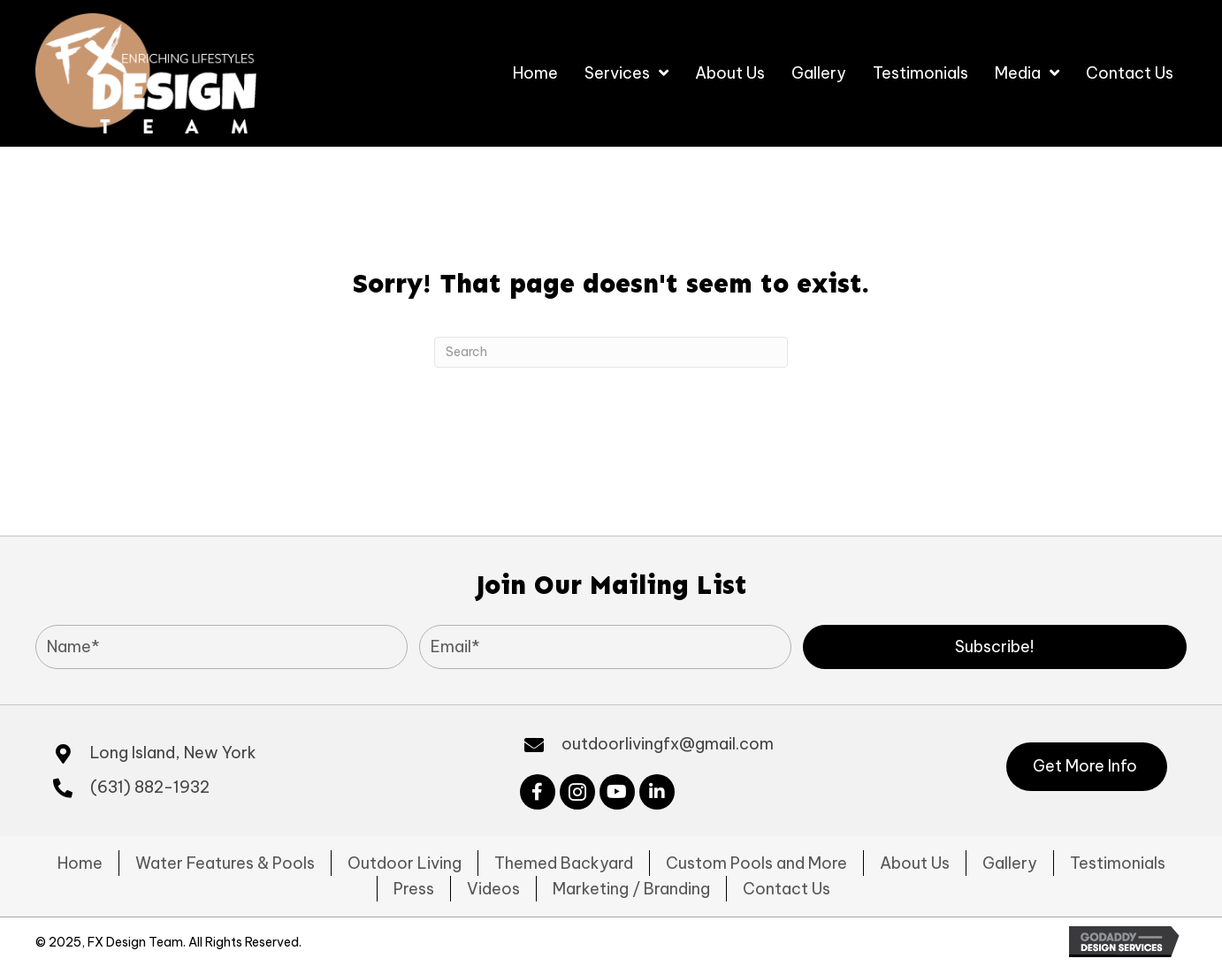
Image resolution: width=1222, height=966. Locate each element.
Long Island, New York (173, 752)
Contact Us (786, 889)
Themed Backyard (563, 863)
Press (413, 889)
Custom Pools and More (756, 863)
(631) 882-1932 (150, 787)
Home (80, 863)
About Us (915, 863)
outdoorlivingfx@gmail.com (667, 744)
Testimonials (1117, 863)
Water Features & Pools (225, 863)
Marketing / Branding (631, 889)
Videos (493, 889)
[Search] (611, 352)
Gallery (1009, 863)
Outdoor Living (405, 863)
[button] (995, 647)
